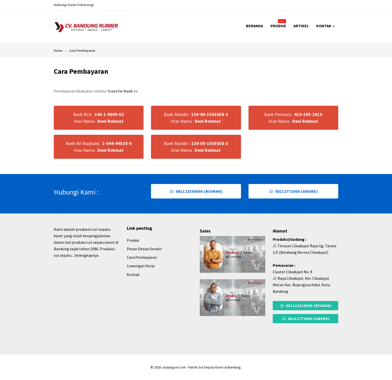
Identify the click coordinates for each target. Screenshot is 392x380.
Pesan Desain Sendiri (144, 248)
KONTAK (325, 25)
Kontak (133, 274)
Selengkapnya (86, 255)
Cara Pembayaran (82, 50)
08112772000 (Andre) (293, 191)
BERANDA (254, 25)
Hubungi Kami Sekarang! (74, 4)
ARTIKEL (301, 25)
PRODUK (278, 23)
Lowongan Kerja (140, 265)
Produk (133, 240)
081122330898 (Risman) (196, 191)
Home (58, 50)
